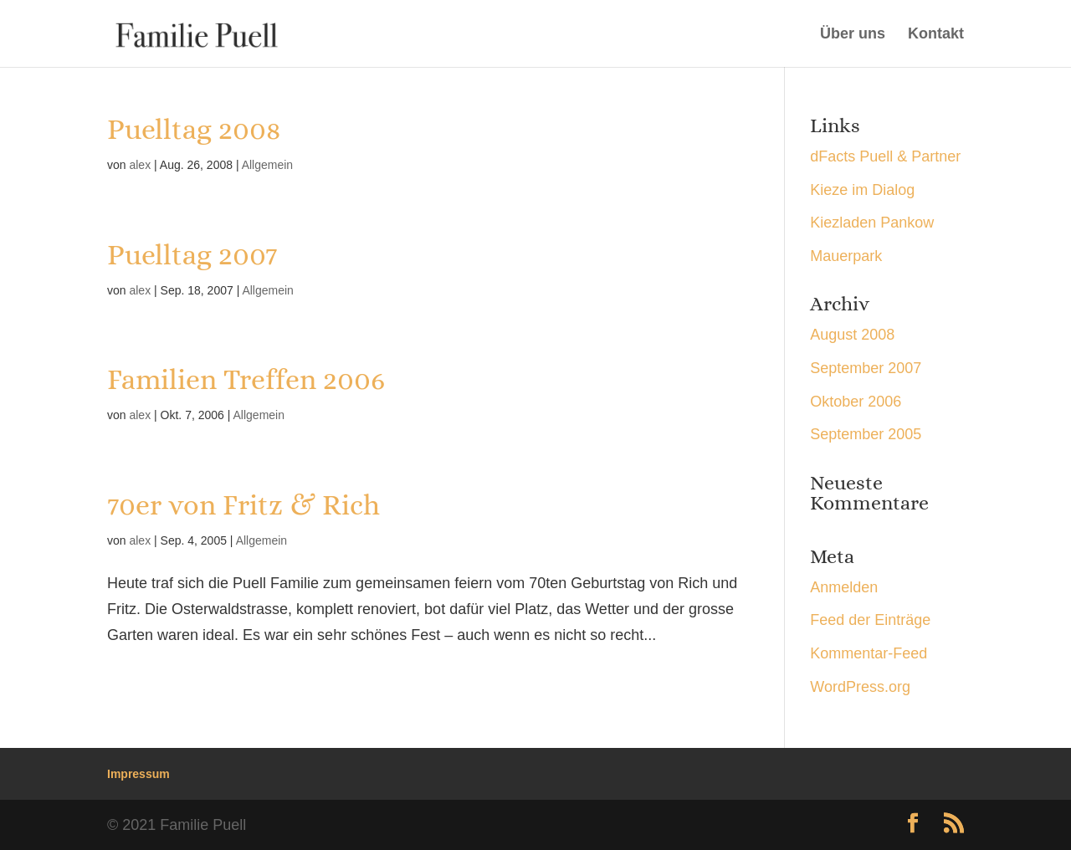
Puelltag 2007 (192, 254)
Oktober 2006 (855, 401)
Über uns (852, 35)
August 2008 (852, 334)
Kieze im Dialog (862, 190)
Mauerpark (846, 256)
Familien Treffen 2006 (246, 379)
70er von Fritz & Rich (243, 505)
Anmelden (844, 587)
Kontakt (936, 35)
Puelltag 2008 (193, 129)
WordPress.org (860, 686)
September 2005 (865, 434)
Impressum (138, 774)
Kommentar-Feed (868, 653)
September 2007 (865, 368)
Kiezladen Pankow (872, 222)
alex (140, 165)
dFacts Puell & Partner (885, 156)
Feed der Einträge (870, 620)
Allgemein (267, 165)
